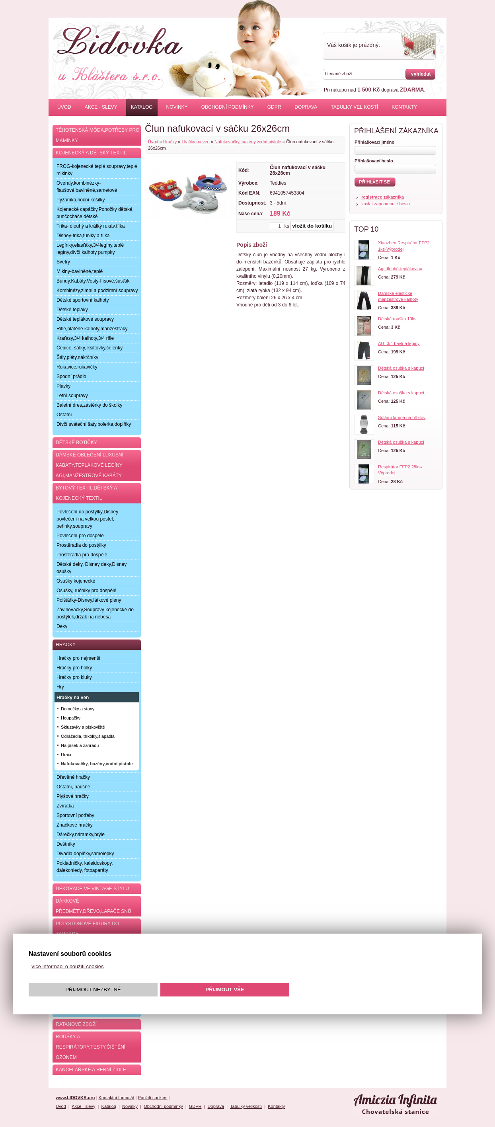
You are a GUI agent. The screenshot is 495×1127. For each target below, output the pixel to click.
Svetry (63, 262)
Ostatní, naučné (73, 787)
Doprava (305, 107)
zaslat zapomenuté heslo (385, 203)
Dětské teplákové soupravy (85, 319)
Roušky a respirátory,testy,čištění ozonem (90, 1047)
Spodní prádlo (71, 376)
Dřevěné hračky (73, 777)
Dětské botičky (76, 442)
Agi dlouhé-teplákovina (400, 268)
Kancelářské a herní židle (91, 1069)
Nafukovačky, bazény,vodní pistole (247, 141)
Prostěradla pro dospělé (82, 555)
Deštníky (66, 844)
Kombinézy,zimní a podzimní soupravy (97, 290)
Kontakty (404, 107)
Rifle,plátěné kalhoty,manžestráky (92, 328)
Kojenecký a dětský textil (91, 153)
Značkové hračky (75, 825)
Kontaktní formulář (116, 1097)
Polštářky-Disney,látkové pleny (89, 600)
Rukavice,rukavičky (77, 367)
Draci (66, 754)
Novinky (177, 107)
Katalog (142, 107)
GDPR (274, 107)
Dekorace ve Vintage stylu (92, 888)
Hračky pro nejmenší (78, 658)
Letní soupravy (72, 395)
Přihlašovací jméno (374, 142)
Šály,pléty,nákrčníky (77, 357)
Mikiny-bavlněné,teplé (80, 271)
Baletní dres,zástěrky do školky (89, 405)
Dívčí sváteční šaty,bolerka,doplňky (94, 424)
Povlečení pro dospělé (80, 535)
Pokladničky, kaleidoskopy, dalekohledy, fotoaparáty (85, 866)
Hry (60, 687)
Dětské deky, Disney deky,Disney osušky (92, 568)
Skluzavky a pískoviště (83, 727)
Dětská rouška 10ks (397, 318)
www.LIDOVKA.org (75, 1097)
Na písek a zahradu (80, 745)
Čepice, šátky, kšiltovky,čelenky (90, 348)
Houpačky (70, 718)
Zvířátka (65, 806)
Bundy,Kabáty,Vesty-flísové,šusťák (93, 281)
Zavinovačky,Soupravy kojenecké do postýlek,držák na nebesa (95, 613)
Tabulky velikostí (354, 107)
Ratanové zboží (76, 1024)
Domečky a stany (77, 708)
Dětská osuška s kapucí (401, 368)
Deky (62, 626)
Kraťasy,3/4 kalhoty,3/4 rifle (85, 338)
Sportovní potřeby (75, 815)
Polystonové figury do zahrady (87, 929)
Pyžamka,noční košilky (81, 200)
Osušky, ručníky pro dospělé (87, 590)
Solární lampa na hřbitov (401, 417)
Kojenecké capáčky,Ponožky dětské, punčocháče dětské (95, 213)
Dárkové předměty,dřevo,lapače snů (93, 906)
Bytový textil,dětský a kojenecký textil (86, 493)
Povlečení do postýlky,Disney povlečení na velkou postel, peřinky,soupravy (87, 519)
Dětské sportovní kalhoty (83, 300)
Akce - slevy (101, 107)
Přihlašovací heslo (374, 160)
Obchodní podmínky (227, 107)
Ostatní (64, 414)
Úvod (64, 107)
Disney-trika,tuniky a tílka (83, 235)
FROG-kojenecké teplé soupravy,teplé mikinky (97, 170)
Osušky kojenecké (76, 581)
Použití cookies (152, 1097)
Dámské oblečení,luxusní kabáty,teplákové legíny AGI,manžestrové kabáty (89, 465)
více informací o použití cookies (67, 966)
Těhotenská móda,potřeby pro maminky (97, 135)
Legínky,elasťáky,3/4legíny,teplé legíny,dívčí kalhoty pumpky (90, 248)
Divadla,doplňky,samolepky (85, 853)
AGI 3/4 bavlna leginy (399, 343)
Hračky (170, 141)
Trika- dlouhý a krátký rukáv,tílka (91, 226)
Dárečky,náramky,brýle (81, 834)
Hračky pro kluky (74, 677)
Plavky (63, 386)
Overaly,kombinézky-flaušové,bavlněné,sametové (87, 186)
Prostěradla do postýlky (81, 545)
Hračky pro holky (74, 668)
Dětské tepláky (72, 309)
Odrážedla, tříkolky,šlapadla (88, 736)
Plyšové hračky (73, 796)
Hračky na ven (195, 141)
